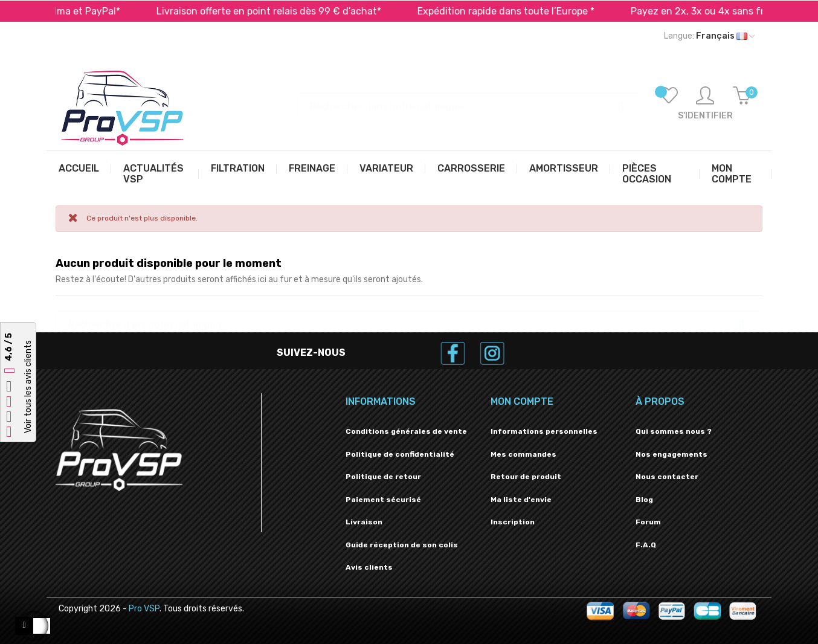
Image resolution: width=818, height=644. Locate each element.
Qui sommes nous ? (674, 431)
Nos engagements (671, 454)
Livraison (364, 522)
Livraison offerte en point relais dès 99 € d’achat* (284, 11)
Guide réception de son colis (402, 545)
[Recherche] (469, 100)
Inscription (513, 522)
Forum (648, 522)
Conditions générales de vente (406, 431)
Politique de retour (383, 476)
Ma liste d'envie (521, 499)
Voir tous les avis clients (28, 387)
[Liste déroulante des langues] (709, 36)
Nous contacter (667, 476)
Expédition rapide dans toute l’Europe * (521, 11)
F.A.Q (646, 545)
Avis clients (369, 567)
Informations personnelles (544, 431)
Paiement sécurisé (383, 499)
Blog (644, 499)
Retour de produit (526, 476)
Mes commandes (523, 454)
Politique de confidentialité (400, 454)
